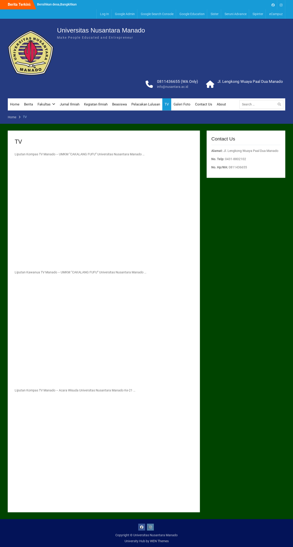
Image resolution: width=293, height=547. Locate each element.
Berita (28, 104)
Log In (104, 14)
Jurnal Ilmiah (69, 104)
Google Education (192, 14)
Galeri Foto (182, 104)
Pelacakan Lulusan (145, 104)
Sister (215, 14)
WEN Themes (159, 541)
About (221, 104)
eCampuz (276, 14)
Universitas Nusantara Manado (101, 30)
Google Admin (125, 14)
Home (14, 104)
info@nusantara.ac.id (172, 87)
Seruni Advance (236, 14)
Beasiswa (119, 104)
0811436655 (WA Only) (177, 81)
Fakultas (44, 104)
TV (167, 104)
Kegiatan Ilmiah (96, 104)
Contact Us (203, 104)
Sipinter (257, 14)
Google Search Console (157, 14)
